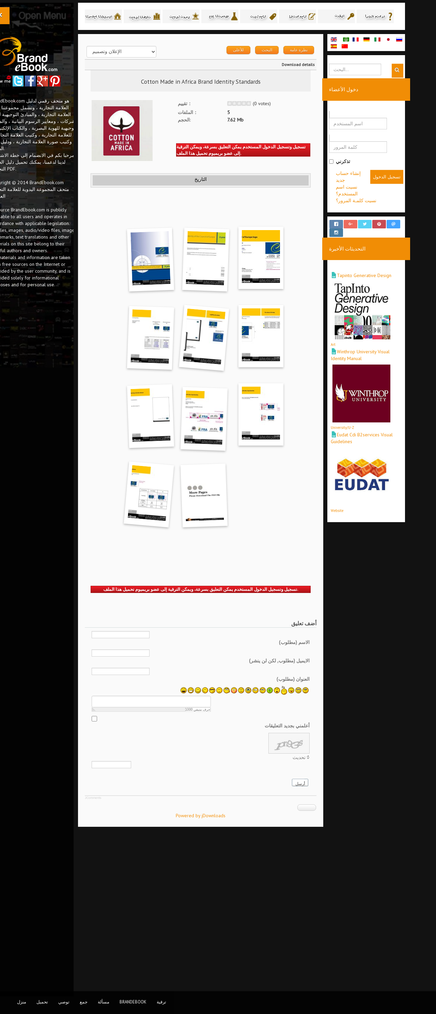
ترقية (161, 1001)
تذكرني (361, 162)
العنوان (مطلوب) (314, 836)
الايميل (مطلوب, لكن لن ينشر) (301, 818)
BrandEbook (133, 1001)
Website (359, 505)
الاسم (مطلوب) (315, 799)
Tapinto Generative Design (386, 270)
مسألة (103, 1001)
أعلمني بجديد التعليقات (308, 883)
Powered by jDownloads (222, 973)
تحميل (42, 1001)
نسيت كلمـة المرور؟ (378, 201)
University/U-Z (364, 422)
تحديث (320, 914)
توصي (63, 1001)
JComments (115, 955)
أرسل (322, 941)
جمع (84, 1001)
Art (355, 339)
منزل (21, 1001)
